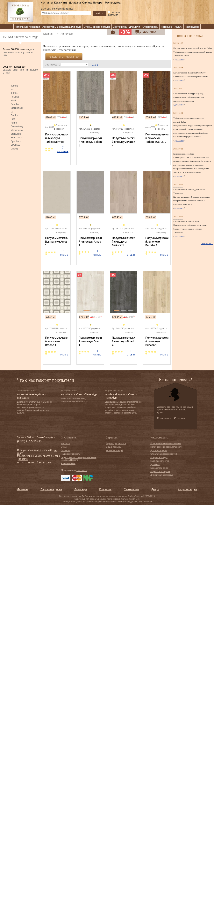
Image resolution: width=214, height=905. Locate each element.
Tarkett (14, 85)
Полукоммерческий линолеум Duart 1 (90, 341)
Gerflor (14, 115)
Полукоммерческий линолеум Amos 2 (90, 241)
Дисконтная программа (161, 475)
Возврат (98, 2)
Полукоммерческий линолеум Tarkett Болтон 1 (56, 138)
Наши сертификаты (70, 454)
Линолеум (80, 489)
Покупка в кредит (159, 457)
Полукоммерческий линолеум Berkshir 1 (123, 241)
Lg (12, 111)
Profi (13, 119)
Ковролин (105, 489)
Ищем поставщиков (160, 471)
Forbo (14, 122)
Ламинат (22, 489)
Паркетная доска (51, 489)
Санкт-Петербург (46, 437)
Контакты (47, 2)
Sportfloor (16, 141)
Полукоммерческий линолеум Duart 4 (123, 341)
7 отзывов (62, 149)
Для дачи (134, 26)
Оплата (87, 2)
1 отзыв (64, 252)
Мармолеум (17, 130)
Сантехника (120, 26)
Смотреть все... (207, 244)
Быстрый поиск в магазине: (57, 8)
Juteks (14, 93)
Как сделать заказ (159, 468)
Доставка (75, 2)
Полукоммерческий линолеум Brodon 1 (56, 341)
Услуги (178, 26)
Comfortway (17, 126)
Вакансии (65, 450)
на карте (23, 459)
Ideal (13, 100)
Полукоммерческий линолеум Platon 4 (123, 142)
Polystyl (15, 96)
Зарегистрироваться (116, 443)
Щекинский (17, 108)
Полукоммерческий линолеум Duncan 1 (156, 341)
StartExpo (16, 134)
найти (99, 13)
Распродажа (113, 2)
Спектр (14, 148)
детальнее (179, 59)
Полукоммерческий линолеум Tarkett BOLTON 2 (156, 138)
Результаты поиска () (63, 56)
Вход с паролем (113, 447)
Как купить (60, 2)
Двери (155, 489)
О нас (64, 447)
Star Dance (16, 137)
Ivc (12, 89)
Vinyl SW (15, 145)
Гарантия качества (159, 461)
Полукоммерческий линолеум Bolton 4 (90, 142)
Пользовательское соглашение (165, 443)
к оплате (81, 470)
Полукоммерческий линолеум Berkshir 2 (156, 241)
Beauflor (15, 104)
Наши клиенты (68, 463)
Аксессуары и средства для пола (61, 26)
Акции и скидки (187, 489)
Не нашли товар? (114, 450)
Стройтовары (150, 26)
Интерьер (166, 26)
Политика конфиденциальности (166, 447)
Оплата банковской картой (163, 454)
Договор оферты (158, 450)
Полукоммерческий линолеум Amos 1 (56, 241)
